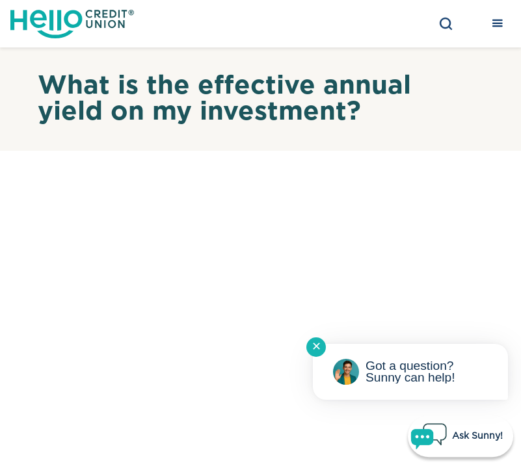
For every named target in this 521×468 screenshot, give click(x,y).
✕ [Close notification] (316, 347)
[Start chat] (460, 436)
